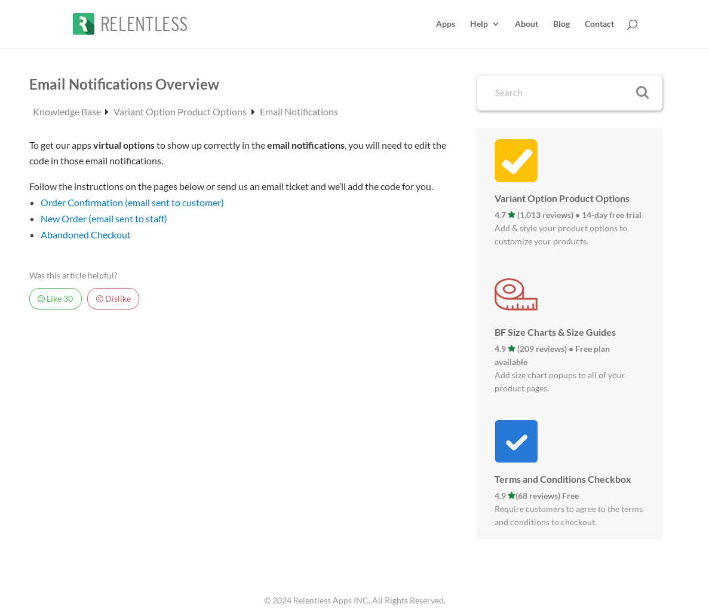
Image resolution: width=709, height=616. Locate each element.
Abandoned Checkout (86, 234)
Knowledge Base (68, 111)
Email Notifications (299, 111)
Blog (561, 24)
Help (479, 24)
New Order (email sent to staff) (104, 218)
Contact (599, 24)
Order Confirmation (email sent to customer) (132, 202)
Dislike (113, 299)
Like (55, 299)
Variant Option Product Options (180, 111)
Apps (445, 24)
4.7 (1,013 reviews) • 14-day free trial (568, 215)
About (526, 24)
